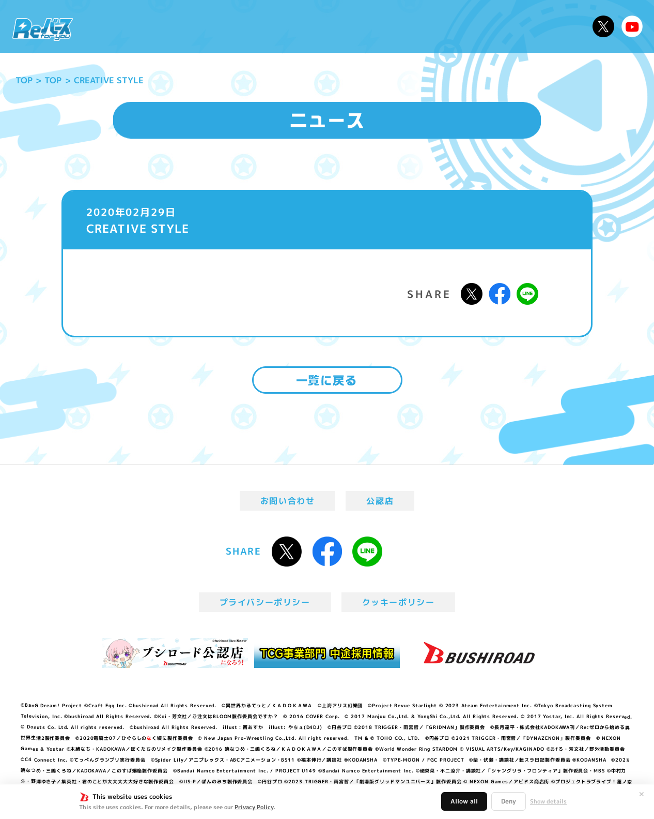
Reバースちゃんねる (632, 26)
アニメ (238, 26)
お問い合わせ (287, 501)
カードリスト (400, 26)
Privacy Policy (254, 807)
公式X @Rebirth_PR (603, 26)
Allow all (464, 801)
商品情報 (337, 26)
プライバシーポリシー (265, 602)
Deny (508, 801)
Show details (548, 801)
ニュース (111, 26)
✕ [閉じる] (642, 794)
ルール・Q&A (476, 26)
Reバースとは (177, 26)
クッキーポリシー (398, 602)
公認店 (380, 501)
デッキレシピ (552, 26)
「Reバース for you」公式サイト (42, 29)
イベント (285, 26)
